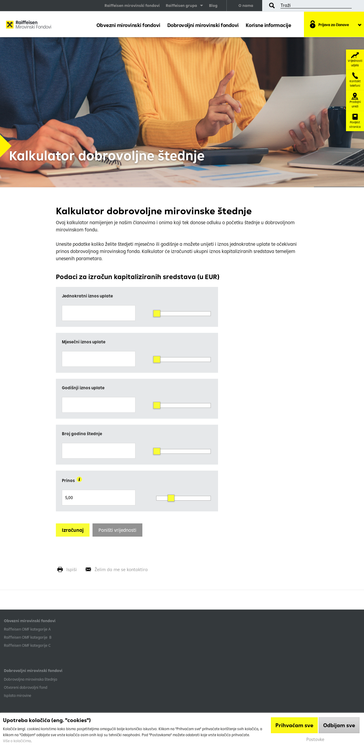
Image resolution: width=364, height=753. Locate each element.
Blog (213, 5)
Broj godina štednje (82, 433)
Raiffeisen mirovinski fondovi (132, 5)
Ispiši (71, 569)
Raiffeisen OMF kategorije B (27, 637)
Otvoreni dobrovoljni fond (25, 687)
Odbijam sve (339, 725)
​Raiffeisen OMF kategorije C (27, 645)
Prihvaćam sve (294, 725)
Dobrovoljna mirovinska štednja (30, 679)
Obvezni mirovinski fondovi (128, 25)
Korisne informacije (268, 25)
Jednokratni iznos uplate (87, 296)
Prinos (72, 480)
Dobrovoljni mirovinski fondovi (203, 25)
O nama (245, 5)
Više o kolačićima (17, 741)
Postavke (315, 739)
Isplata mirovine (17, 695)
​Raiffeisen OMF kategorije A (27, 629)
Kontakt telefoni (355, 80)
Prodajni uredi (355, 100)
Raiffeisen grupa (181, 5)
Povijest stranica (355, 121)
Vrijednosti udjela (355, 59)
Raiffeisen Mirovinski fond (28, 25)
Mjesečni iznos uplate (83, 342)
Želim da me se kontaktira (121, 569)
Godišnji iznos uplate (83, 387)
